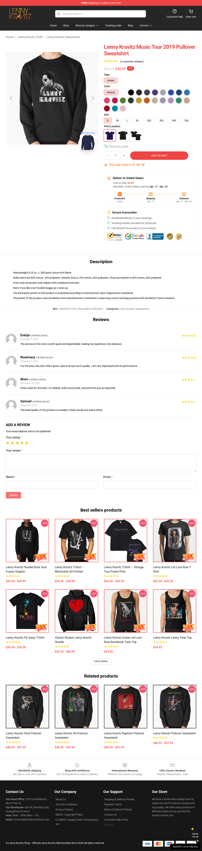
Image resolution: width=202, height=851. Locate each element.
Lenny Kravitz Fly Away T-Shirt (25, 637)
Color (107, 86)
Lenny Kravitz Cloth (30, 37)
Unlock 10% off (195, 835)
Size (106, 114)
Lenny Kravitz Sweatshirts (63, 37)
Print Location (112, 126)
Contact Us (110, 814)
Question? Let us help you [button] (185, 846)
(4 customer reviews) (132, 61)
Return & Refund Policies (118, 809)
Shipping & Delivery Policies (119, 799)
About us (61, 799)
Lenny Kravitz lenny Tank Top (172, 637)
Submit (13, 495)
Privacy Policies (64, 809)
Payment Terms (113, 804)
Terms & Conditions (66, 804)
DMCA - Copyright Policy (69, 814)
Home (9, 37)
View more (101, 661)
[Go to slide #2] (61, 160)
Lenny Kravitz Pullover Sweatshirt (174, 733)
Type (107, 74)
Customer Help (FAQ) (116, 819)
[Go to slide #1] (42, 160)
